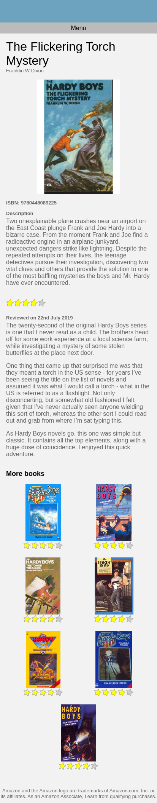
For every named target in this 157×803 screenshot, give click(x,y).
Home (78, 11)
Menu (78, 28)
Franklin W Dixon (25, 70)
